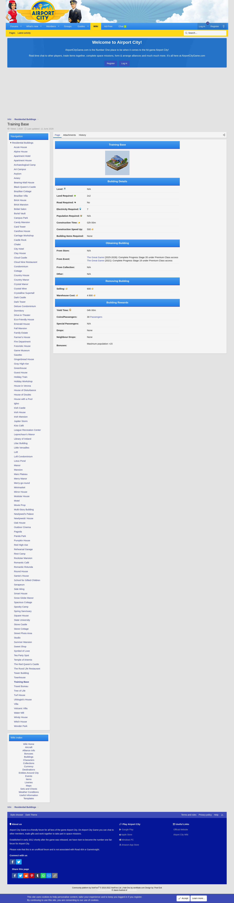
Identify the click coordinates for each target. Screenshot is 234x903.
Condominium (21, 266)
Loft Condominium (23, 456)
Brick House (20, 200)
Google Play (126, 829)
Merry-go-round (22, 483)
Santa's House (21, 575)
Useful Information (29, 795)
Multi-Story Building (24, 509)
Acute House (20, 147)
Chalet (17, 244)
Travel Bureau (21, 686)
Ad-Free (108, 26)
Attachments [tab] (69, 135)
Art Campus (20, 169)
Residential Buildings (22, 142)
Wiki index (16, 737)
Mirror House (20, 492)
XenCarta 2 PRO (104, 890)
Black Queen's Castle (25, 187)
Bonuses (28, 753)
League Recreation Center (27, 430)
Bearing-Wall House (24, 182)
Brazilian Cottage (22, 191)
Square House (21, 615)
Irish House (20, 412)
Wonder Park (20, 726)
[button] (21, 26)
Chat (122, 26)
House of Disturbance (25, 390)
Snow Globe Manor (24, 598)
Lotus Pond (20, 461)
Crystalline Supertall (24, 293)
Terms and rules (188, 815)
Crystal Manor (21, 284)
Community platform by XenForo (97, 888)
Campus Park (21, 218)
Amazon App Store (129, 845)
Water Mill (19, 712)
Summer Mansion (23, 642)
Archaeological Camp (25, 165)
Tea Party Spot (21, 655)
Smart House (20, 593)
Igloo (16, 403)
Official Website (180, 829)
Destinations (28, 769)
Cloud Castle (20, 257)
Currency (28, 766)
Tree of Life (19, 690)
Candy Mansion (22, 222)
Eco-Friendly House (24, 319)
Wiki (95, 26)
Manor (17, 465)
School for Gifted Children (27, 580)
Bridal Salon (20, 209)
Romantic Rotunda (23, 567)
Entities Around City (29, 772)
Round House (21, 571)
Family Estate (21, 332)
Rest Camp (19, 553)
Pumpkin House (22, 540)
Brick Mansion (21, 204)
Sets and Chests (28, 788)
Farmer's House (22, 337)
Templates (28, 798)
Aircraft (28, 747)
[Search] (205, 33)
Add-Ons (126, 888)
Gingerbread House (24, 359)
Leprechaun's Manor (24, 434)
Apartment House (23, 160)
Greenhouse (20, 368)
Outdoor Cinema (22, 527)
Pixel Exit (158, 888)
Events (28, 776)
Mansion (18, 469)
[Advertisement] (117, 93)
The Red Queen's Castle (26, 664)
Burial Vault (20, 213)
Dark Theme (31, 815)
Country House (21, 275)
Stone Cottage (21, 628)
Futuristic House (22, 346)
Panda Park (20, 536)
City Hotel (19, 248)
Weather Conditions (29, 792)
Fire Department (22, 341)
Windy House (21, 717)
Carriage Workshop (24, 235)
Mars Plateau (20, 474)
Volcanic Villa (20, 708)
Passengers (96, 317)
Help (216, 815)
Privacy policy (205, 815)
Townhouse (20, 677)
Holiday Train (20, 377)
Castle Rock (20, 240)
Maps (29, 785)
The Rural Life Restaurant (27, 668)
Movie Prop (20, 505)
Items (29, 779)
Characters (28, 760)
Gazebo (18, 355)
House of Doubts (22, 394)
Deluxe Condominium (25, 306)
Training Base (21, 682)
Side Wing (19, 589)
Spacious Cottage (23, 602)
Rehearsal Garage (23, 549)
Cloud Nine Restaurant (25, 262)
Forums (14, 26)
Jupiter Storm (21, 421)
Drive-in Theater (22, 315)
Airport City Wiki (181, 834)
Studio (17, 637)
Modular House (22, 496)
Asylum (17, 173)
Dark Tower (20, 301)
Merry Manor (20, 478)
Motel (17, 500)
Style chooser (16, 815)
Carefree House (22, 231)
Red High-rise (21, 545)
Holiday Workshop (23, 381)
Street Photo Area (23, 633)
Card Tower (20, 226)
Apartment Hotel (22, 156)
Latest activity (24, 33)
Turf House (19, 695)
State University (22, 620)
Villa (16, 704)
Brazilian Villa (21, 195)
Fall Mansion (20, 328)
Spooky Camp (21, 606)
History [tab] (82, 135)
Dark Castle (20, 297)
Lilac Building (20, 443)
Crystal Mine (20, 288)
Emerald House (22, 324)
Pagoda (18, 531)
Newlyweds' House (23, 518)
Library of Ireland (22, 438)
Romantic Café (21, 562)
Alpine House (20, 151)
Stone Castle (20, 624)
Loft (16, 452)
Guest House (20, 372)
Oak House (19, 522)
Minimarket (19, 487)
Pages (12, 33)
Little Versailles (21, 447)
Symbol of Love (22, 651)
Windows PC (126, 839)
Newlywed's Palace (24, 514)
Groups (67, 26)
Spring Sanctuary (23, 611)
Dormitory (19, 310)
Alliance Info (29, 750)
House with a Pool (23, 399)
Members (51, 26)
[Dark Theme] (223, 26)
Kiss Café (19, 425)
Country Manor (21, 279)
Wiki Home (28, 744)
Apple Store (126, 834)
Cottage (18, 271)
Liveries (29, 782)
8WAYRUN (132, 890)
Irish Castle (19, 408)
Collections (28, 763)
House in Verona (22, 385)
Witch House (20, 721)
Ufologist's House (23, 699)
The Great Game (95, 257)
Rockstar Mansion (23, 558)
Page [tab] (57, 135)
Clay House (20, 253)
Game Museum (22, 350)
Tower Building (21, 673)
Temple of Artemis (23, 659)
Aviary (17, 178)
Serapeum (19, 584)
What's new (32, 26)
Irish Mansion (21, 416)
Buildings (28, 756)
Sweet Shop (20, 646)
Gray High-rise (21, 363)
